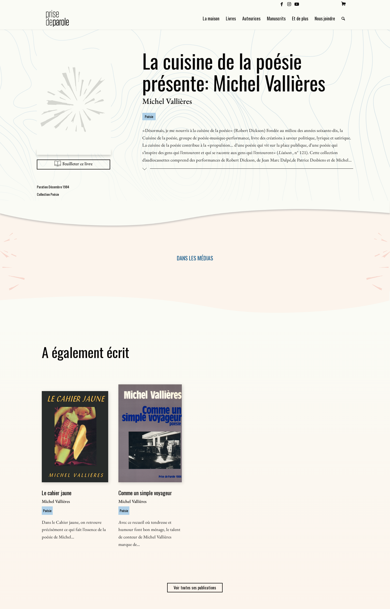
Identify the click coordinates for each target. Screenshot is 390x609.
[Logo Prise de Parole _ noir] (63, 18)
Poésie (149, 116)
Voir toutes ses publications (195, 588)
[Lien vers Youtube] (296, 3)
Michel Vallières (167, 101)
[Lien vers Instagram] (289, 3)
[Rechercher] (343, 18)
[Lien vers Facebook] (281, 3)
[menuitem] (343, 3)
